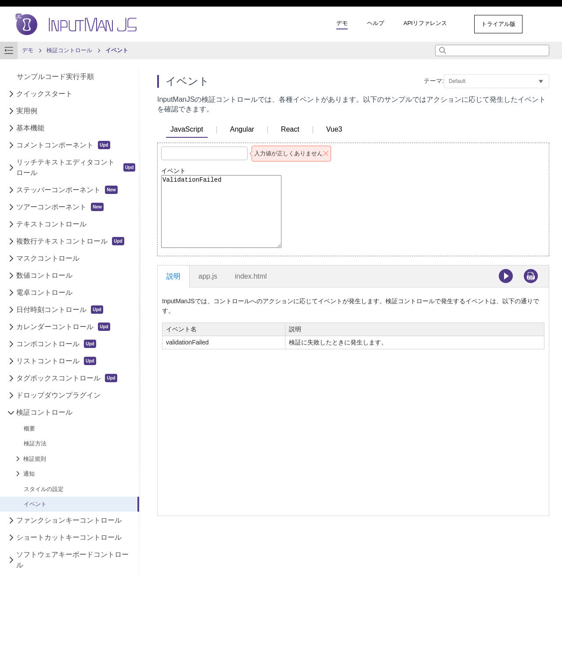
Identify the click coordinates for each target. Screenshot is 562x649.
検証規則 (34, 458)
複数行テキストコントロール (70, 241)
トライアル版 (498, 24)
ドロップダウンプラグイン (58, 395)
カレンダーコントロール (63, 327)
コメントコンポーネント (63, 145)
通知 (29, 473)
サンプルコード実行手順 (55, 76)
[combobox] (492, 50)
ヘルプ (375, 23)
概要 (29, 428)
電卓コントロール (44, 292)
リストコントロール (56, 361)
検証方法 (35, 443)
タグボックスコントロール (66, 378)
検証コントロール (44, 412)
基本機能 (30, 128)
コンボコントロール (56, 344)
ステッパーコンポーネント (67, 190)
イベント (35, 504)
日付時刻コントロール (59, 309)
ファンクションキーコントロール (69, 520)
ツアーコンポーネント (60, 207)
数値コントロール (44, 275)
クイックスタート (44, 93)
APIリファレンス (425, 23)
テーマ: (434, 80)
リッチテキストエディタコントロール (75, 167)
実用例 (26, 111)
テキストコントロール (51, 224)
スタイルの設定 (44, 489)
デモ (342, 23)
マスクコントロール (47, 258)
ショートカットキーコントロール (69, 537)
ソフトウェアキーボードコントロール (72, 560)
